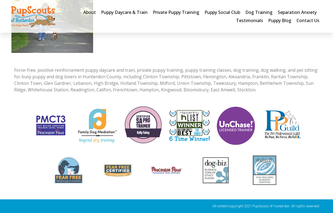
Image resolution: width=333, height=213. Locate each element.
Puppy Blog (279, 20)
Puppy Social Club (222, 12)
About (89, 12)
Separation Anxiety (297, 12)
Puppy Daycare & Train (124, 12)
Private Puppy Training (176, 12)
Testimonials (249, 20)
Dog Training (259, 12)
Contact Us (308, 20)
